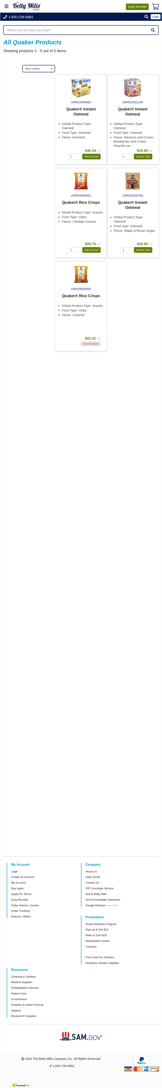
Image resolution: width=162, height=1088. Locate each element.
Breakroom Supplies (23, 1016)
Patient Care (19, 993)
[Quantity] (75, 156)
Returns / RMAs (21, 916)
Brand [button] (12, 131)
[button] (146, 17)
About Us (91, 871)
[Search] (153, 30)
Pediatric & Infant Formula (27, 1004)
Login (14, 871)
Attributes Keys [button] (21, 164)
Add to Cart (91, 156)
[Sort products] (38, 68)
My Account (18, 882)
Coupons (91, 946)
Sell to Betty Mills (96, 894)
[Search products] (81, 30)
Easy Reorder (19, 899)
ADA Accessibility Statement (102, 899)
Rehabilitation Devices (25, 987)
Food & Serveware (23, 87)
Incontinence (19, 999)
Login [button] (155, 16)
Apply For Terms (21, 894)
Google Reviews (95, 905)
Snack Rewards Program (100, 924)
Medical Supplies (21, 982)
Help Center (92, 877)
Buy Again (17, 888)
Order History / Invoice (25, 905)
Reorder (137, 6)
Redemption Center (97, 940)
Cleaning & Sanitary (23, 976)
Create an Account (22, 877)
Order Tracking (20, 910)
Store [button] (11, 79)
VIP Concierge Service (99, 888)
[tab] (29, 78)
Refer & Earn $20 (96, 935)
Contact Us (92, 882)
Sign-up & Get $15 (96, 929)
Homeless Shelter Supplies (102, 963)
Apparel (16, 1010)
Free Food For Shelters (99, 957)
